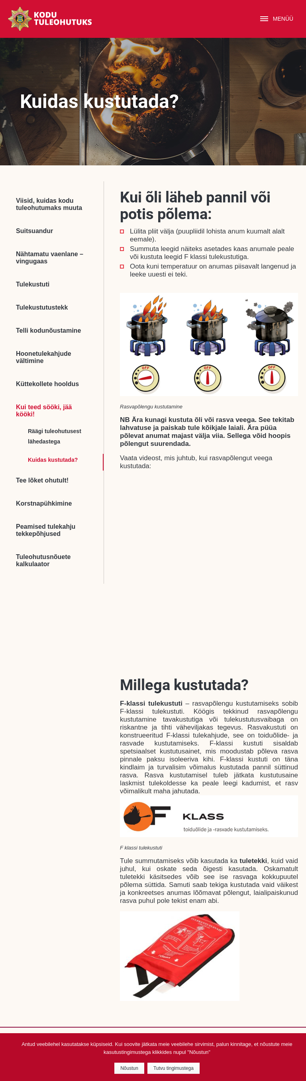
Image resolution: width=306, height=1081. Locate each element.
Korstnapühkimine (44, 503)
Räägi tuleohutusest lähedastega (54, 436)
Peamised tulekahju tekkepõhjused (45, 530)
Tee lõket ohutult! (42, 480)
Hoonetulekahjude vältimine (43, 357)
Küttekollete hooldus (47, 384)
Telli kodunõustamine (48, 330)
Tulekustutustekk (42, 307)
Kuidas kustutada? (53, 460)
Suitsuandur (34, 231)
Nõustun (129, 1068)
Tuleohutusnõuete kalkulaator (43, 560)
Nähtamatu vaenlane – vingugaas (49, 258)
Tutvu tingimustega (173, 1068)
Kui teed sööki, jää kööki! (44, 411)
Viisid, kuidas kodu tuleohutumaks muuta (49, 204)
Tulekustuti (32, 284)
